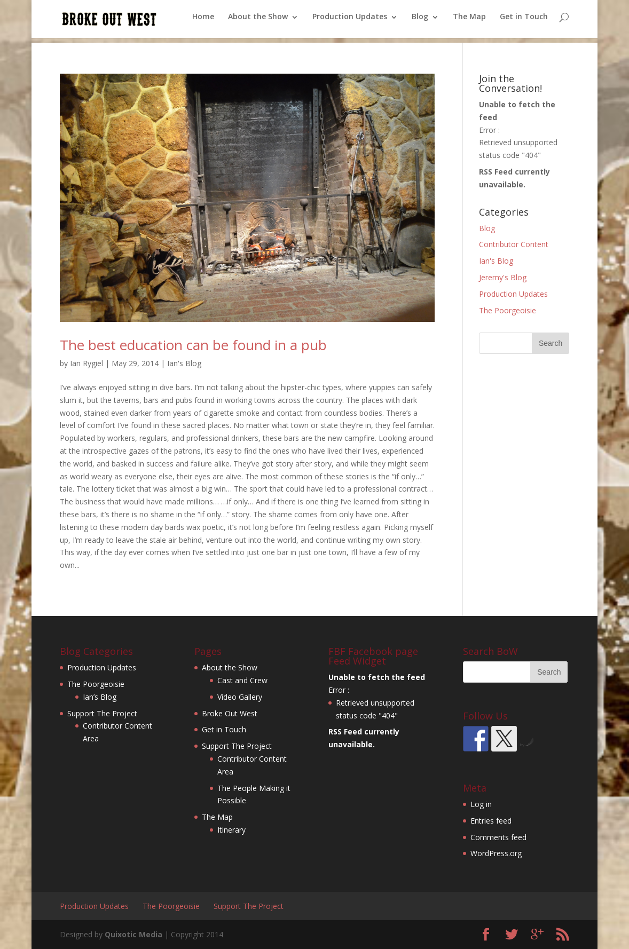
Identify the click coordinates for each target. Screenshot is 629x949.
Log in (481, 804)
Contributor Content (513, 244)
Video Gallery (239, 697)
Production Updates (349, 22)
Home (203, 22)
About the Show (258, 22)
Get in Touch (524, 22)
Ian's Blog (184, 363)
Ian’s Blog (99, 697)
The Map (469, 22)
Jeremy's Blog (502, 277)
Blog (420, 22)
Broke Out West (229, 713)
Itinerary (231, 830)
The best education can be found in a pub (193, 344)
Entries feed (491, 821)
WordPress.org (496, 853)
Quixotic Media (133, 934)
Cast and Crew (242, 680)
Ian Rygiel (86, 363)
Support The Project (102, 713)
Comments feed (498, 837)
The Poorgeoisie (507, 310)
